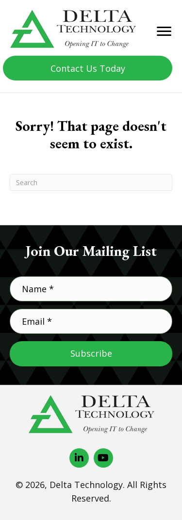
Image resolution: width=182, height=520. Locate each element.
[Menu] (164, 31)
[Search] (91, 182)
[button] (87, 68)
